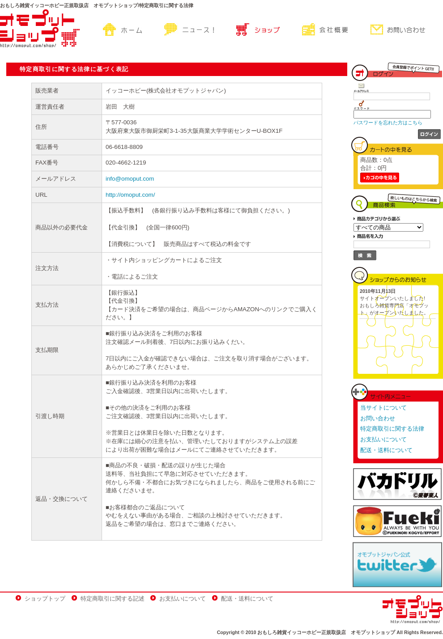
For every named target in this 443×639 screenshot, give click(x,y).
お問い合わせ (377, 418)
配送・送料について (386, 450)
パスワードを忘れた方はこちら (388, 122)
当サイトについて (383, 407)
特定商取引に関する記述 (113, 598)
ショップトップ (45, 598)
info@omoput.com (130, 178)
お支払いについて (383, 439)
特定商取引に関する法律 (392, 428)
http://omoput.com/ (130, 194)
